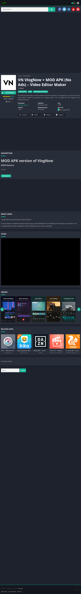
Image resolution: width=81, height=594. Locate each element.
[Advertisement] (40, 29)
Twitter (34, 115)
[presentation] (2, 310)
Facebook (23, 115)
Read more (6, 176)
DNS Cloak (4, 591)
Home (20, 76)
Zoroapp (20, 588)
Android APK (26, 76)
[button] (51, 10)
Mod (30, 92)
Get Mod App (7, 93)
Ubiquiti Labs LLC (23, 105)
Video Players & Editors (40, 92)
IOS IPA (19, 591)
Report (8, 102)
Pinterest (47, 115)
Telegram (59, 115)
